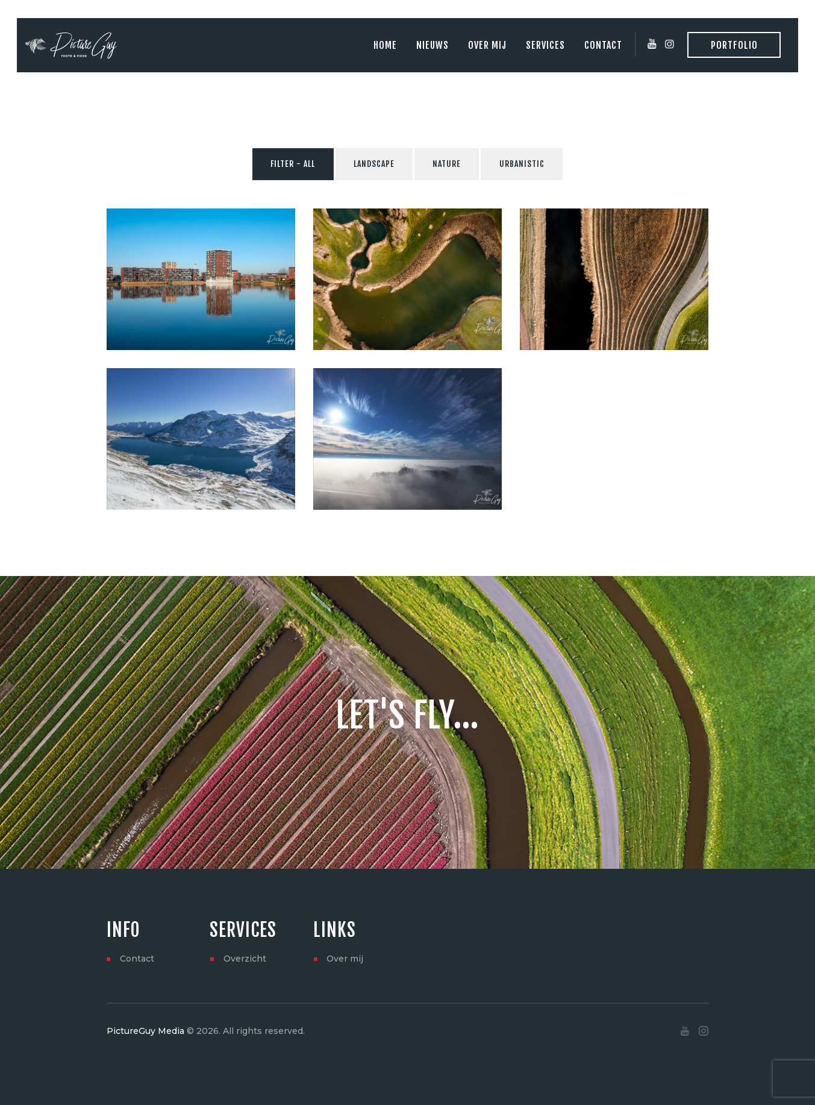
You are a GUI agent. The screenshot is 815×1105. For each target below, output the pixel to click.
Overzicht (244, 958)
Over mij (344, 958)
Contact (137, 958)
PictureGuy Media (145, 1030)
